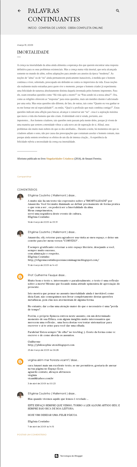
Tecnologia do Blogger (68, 456)
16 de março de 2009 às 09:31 (43, 222)
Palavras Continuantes (54, 14)
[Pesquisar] (118, 9)
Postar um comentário (32, 434)
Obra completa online (85, 28)
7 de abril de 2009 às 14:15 (41, 426)
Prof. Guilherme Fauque (43, 275)
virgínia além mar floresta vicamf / (49, 360)
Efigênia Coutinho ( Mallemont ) (48, 195)
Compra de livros (52, 28)
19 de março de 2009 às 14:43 (43, 265)
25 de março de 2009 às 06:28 (43, 350)
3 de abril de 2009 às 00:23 (42, 383)
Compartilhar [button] (24, 176)
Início (32, 28)
